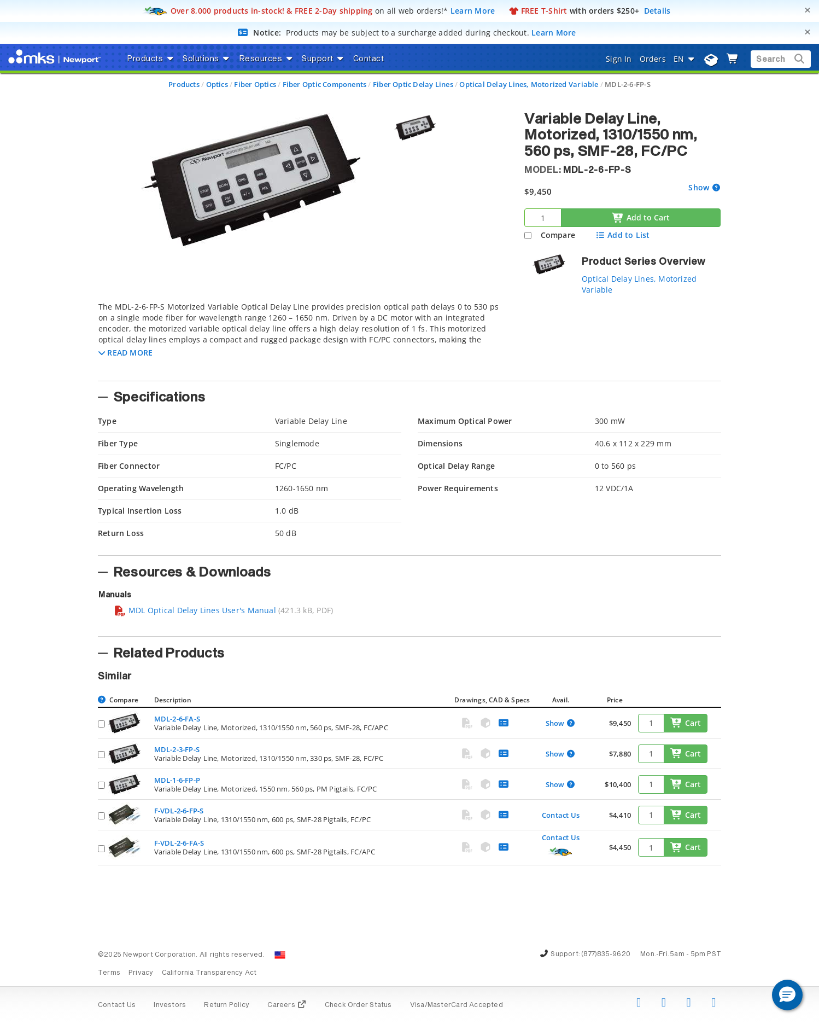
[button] (125, 352)
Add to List (622, 235)
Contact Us (561, 815)
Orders (653, 59)
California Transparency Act (209, 973)
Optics (217, 84)
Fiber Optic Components (325, 84)
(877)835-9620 (605, 954)
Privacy (140, 973)
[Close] (807, 10)
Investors (170, 1005)
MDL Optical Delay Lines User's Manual (195, 610)
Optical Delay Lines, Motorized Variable (528, 84)
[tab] (302, 338)
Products (184, 84)
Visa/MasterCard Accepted (456, 1005)
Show (699, 187)
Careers (286, 1005)
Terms (109, 973)
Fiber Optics (255, 84)
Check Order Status (358, 1005)
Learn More (473, 10)
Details (657, 10)
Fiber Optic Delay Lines (413, 84)
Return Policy (226, 1005)
